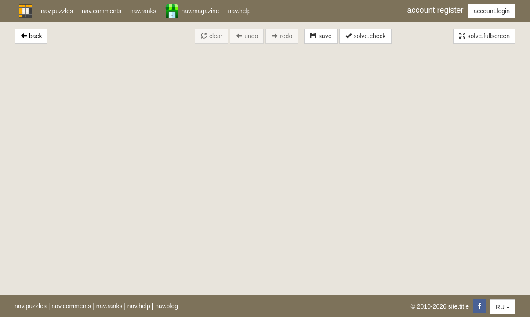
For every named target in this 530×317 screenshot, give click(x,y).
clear (211, 36)
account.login (491, 11)
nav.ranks (109, 306)
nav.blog (166, 306)
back (31, 36)
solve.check (365, 36)
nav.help (138, 306)
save (320, 36)
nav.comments (71, 306)
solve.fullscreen (484, 36)
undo (247, 36)
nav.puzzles (31, 306)
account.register (435, 10)
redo (281, 36)
